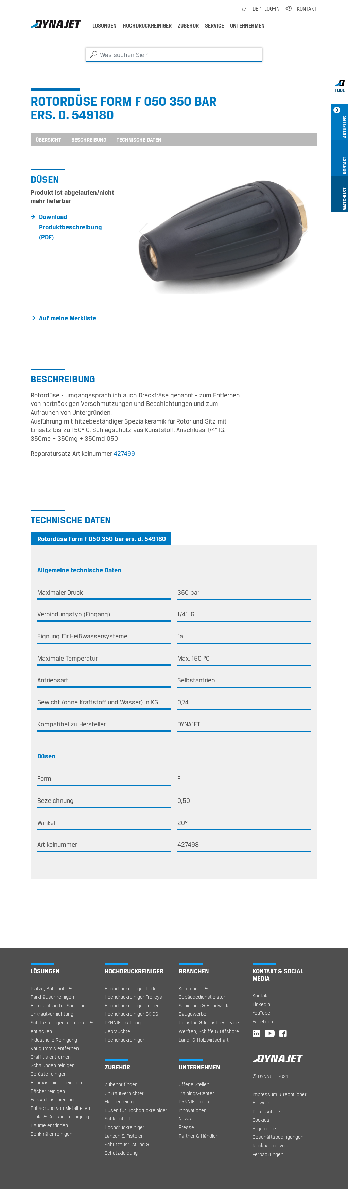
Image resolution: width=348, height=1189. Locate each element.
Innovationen (193, 1110)
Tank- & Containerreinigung (60, 1116)
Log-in (271, 8)
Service (214, 25)
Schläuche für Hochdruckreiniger (124, 1123)
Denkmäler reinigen (51, 1134)
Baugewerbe (192, 1014)
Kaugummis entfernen (55, 1048)
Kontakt (307, 8)
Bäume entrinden (49, 1125)
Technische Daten (139, 140)
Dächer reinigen (48, 1091)
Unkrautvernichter (124, 1093)
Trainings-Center (196, 1093)
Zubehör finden (121, 1084)
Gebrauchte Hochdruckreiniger (124, 1035)
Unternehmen (247, 25)
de (255, 8)
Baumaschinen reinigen (56, 1082)
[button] (143, 231)
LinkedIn (261, 1004)
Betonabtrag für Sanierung (59, 1005)
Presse (186, 1127)
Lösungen (104, 25)
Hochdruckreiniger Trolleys (133, 997)
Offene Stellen (194, 1084)
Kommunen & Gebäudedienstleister (202, 993)
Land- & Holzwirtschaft (204, 1040)
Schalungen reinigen (53, 1065)
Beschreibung (88, 140)
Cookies (261, 1120)
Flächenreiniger (121, 1101)
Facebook (263, 1021)
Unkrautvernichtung (52, 1014)
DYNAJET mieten (196, 1101)
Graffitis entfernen (51, 1057)
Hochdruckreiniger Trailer (132, 1005)
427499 (124, 453)
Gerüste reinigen (49, 1074)
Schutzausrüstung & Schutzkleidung (127, 1148)
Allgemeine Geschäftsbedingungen (278, 1132)
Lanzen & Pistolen (124, 1136)
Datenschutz (266, 1111)
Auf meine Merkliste (67, 318)
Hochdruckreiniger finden (132, 988)
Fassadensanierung (52, 1099)
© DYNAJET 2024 (270, 1076)
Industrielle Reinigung (54, 1040)
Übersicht (48, 140)
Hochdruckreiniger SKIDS (131, 1014)
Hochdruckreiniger (147, 25)
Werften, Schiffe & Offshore (209, 1031)
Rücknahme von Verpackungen (270, 1149)
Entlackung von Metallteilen (60, 1108)
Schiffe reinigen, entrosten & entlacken (62, 1027)
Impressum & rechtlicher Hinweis (280, 1098)
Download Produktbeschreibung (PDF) (70, 227)
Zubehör (188, 25)
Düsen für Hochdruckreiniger (136, 1110)
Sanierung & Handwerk (203, 1005)
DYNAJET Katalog (123, 1022)
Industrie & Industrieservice (209, 1022)
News (185, 1118)
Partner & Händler (198, 1136)
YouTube (261, 1013)
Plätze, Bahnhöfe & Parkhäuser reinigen (52, 993)
